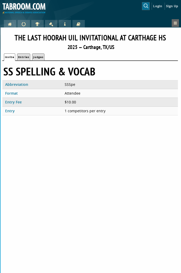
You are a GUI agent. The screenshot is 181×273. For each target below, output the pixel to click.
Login (157, 6)
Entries (23, 57)
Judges (38, 57)
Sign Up (172, 6)
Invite (9, 57)
